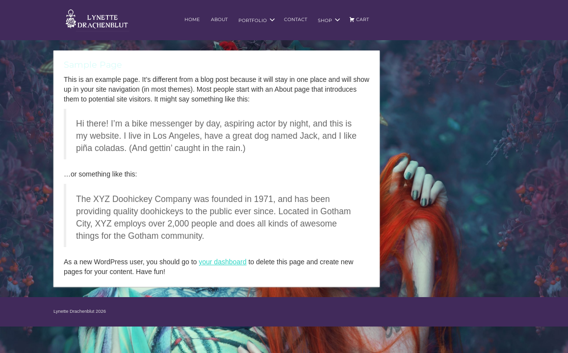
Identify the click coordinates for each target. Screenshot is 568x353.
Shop (329, 20)
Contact (295, 19)
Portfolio (256, 20)
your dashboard (222, 262)
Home (192, 19)
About (219, 19)
